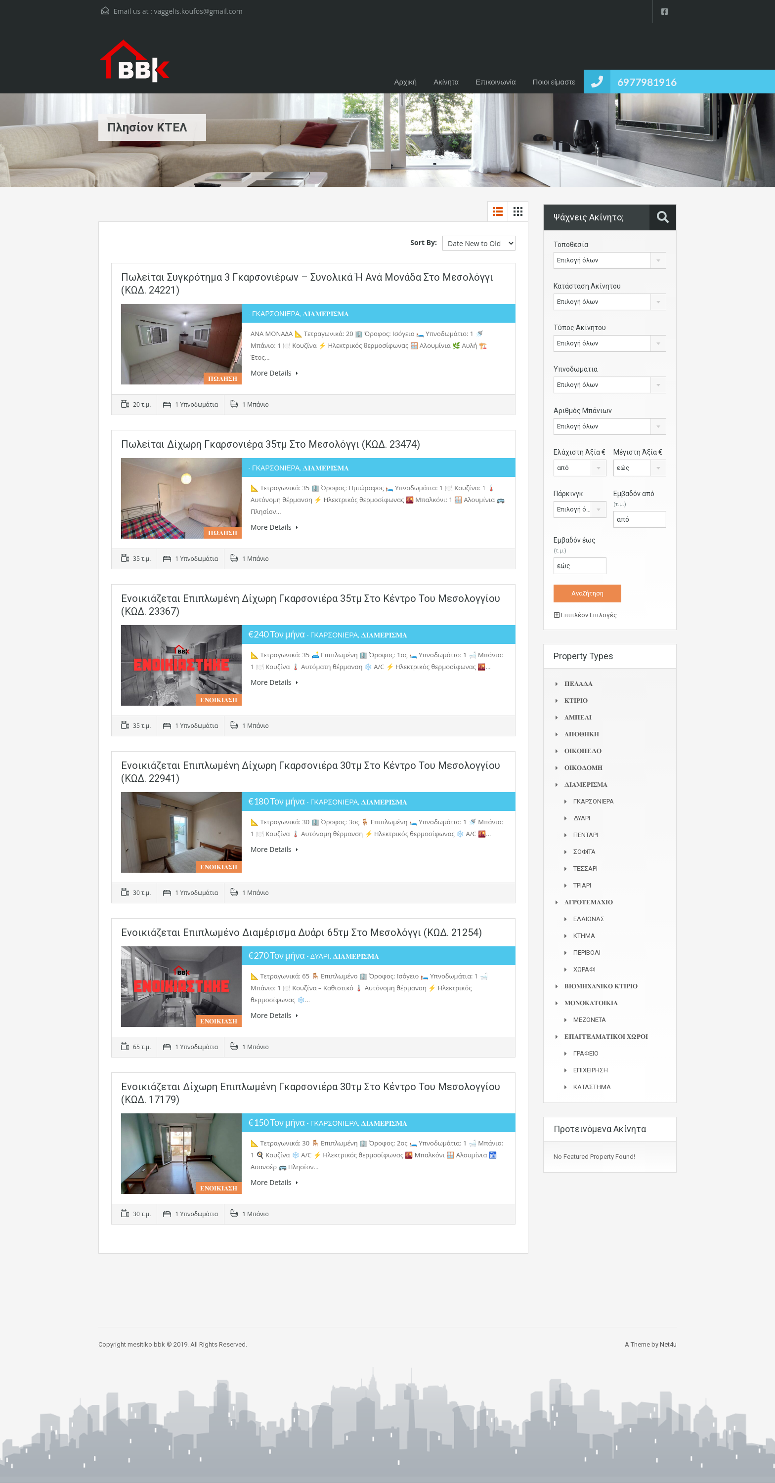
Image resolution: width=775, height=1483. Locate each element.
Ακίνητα (446, 81)
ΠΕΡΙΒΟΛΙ (587, 952)
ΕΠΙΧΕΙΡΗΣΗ (590, 1070)
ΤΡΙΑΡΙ (582, 885)
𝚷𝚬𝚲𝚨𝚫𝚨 (578, 683)
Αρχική (405, 81)
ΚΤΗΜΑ (584, 935)
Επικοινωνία (495, 81)
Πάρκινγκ (568, 494)
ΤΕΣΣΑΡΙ (585, 868)
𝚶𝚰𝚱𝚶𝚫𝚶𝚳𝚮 (583, 767)
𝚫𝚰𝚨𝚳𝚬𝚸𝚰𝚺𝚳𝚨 (585, 784)
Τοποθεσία (571, 245)
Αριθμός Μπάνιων (583, 411)
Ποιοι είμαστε (554, 81)
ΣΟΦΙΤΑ (584, 851)
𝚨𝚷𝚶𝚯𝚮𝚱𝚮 (581, 734)
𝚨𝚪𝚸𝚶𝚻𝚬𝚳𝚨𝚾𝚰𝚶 (588, 902)
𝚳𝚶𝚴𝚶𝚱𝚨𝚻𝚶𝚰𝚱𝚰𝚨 (591, 1003)
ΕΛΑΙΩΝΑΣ (588, 919)
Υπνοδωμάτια (576, 369)
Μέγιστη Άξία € (637, 452)
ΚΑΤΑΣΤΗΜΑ (592, 1087)
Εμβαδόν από (633, 499)
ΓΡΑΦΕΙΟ (586, 1053)
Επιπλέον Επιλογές (585, 615)
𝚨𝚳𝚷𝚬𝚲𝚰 (578, 717)
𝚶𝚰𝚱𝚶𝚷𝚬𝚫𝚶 (583, 751)
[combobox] (610, 260)
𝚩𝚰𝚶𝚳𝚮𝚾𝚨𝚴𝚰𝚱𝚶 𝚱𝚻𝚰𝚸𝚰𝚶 (601, 986)
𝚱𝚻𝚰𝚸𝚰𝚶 (576, 700)
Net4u (668, 1344)
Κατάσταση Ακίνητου (587, 286)
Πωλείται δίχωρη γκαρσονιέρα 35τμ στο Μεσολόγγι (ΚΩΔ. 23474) (270, 444)
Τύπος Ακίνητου (580, 328)
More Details (274, 373)
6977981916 (647, 82)
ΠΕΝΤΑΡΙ (585, 835)
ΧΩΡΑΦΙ (584, 969)
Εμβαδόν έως (575, 545)
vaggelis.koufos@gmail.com (198, 11)
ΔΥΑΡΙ (581, 818)
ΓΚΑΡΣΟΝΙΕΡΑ (593, 801)
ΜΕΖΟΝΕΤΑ (589, 1019)
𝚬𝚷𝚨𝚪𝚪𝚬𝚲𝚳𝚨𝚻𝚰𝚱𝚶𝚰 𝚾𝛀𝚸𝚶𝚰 (606, 1036)
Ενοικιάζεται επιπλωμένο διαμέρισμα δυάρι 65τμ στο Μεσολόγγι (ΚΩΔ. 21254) (301, 932)
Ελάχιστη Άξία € (579, 452)
